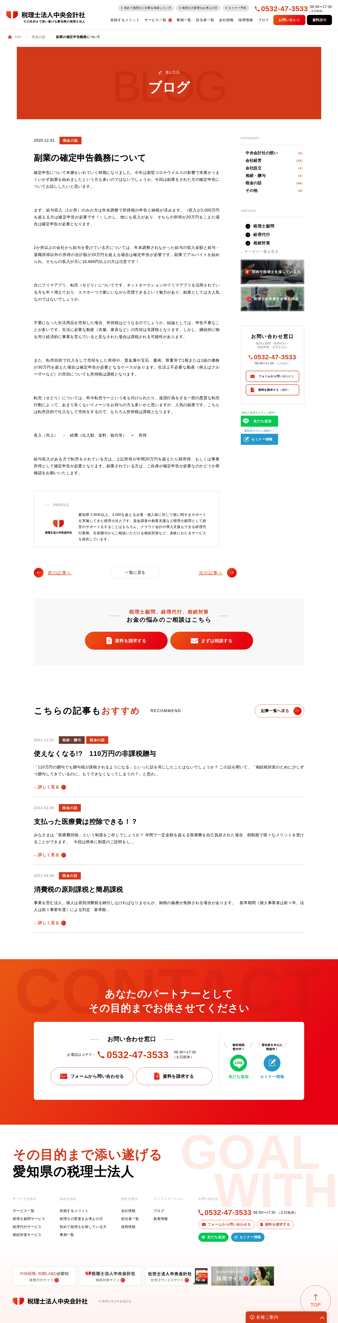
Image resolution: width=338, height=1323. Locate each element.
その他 (275, 191)
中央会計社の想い (275, 153)
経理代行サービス (27, 1227)
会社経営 (275, 161)
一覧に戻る (135, 572)
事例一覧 (67, 1235)
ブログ (158, 1211)
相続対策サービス (27, 1235)
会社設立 (275, 168)
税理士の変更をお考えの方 (81, 1219)
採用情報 (128, 1227)
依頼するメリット (74, 1211)
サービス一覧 (23, 1211)
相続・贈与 (275, 176)
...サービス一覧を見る (260, 251)
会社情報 (128, 1211)
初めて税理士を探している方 (83, 1227)
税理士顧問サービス (29, 1219)
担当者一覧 (130, 1219)
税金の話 (275, 183)
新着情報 (160, 1219)
